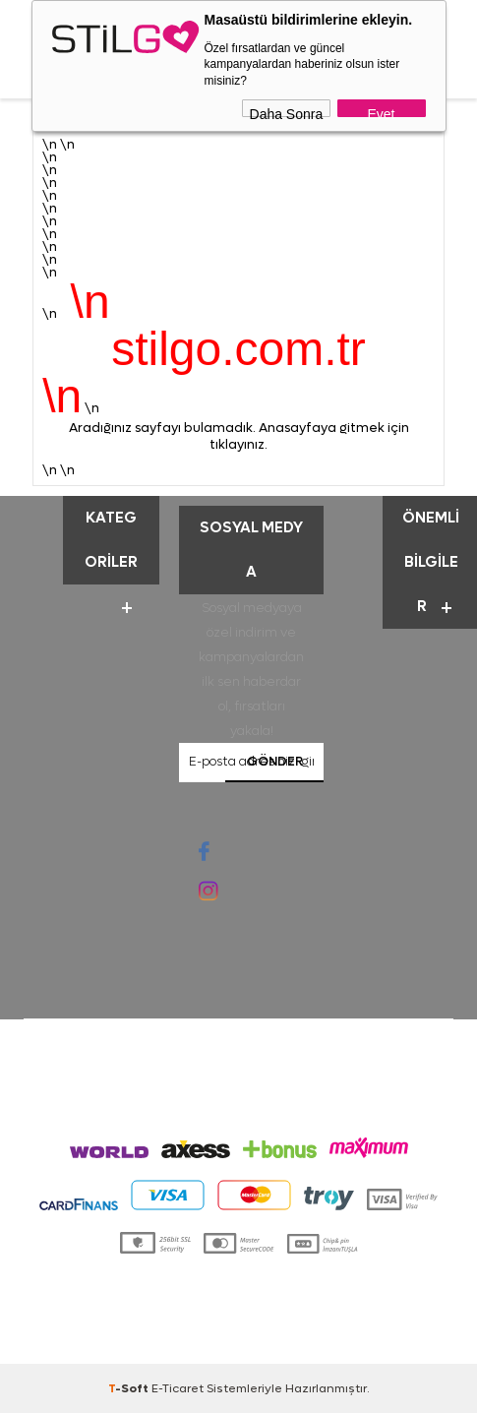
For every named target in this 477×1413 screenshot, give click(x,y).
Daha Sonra (287, 111)
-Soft (129, 1388)
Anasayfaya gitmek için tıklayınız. (309, 436)
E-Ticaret (177, 1388)
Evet (380, 111)
